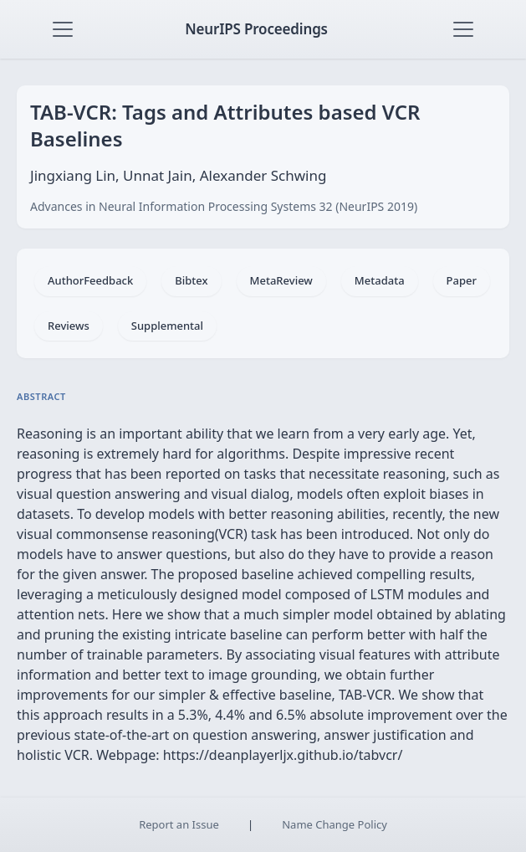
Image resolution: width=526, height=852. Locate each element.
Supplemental (167, 325)
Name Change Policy (334, 824)
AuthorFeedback (90, 280)
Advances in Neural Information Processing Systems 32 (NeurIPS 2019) (223, 206)
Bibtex (191, 280)
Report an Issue (179, 824)
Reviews (68, 325)
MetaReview (281, 280)
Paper (462, 280)
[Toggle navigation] (62, 29)
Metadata (380, 280)
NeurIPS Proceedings (256, 28)
